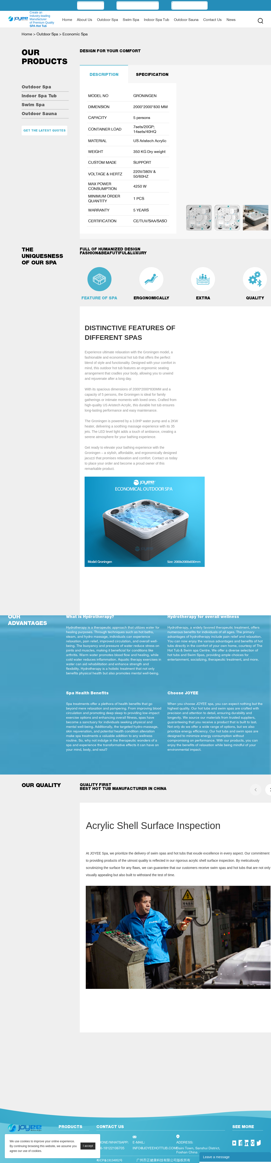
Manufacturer (137, 5)
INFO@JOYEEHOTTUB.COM (155, 1148)
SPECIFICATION (152, 74)
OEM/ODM (90, 5)
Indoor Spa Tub (156, 19)
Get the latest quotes (44, 130)
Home (67, 19)
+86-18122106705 (110, 1148)
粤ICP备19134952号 (109, 1160)
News (231, 19)
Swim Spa (131, 19)
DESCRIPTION (104, 74)
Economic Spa (75, 34)
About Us (84, 19)
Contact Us (212, 19)
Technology (189, 5)
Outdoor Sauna (186, 19)
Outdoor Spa (107, 19)
